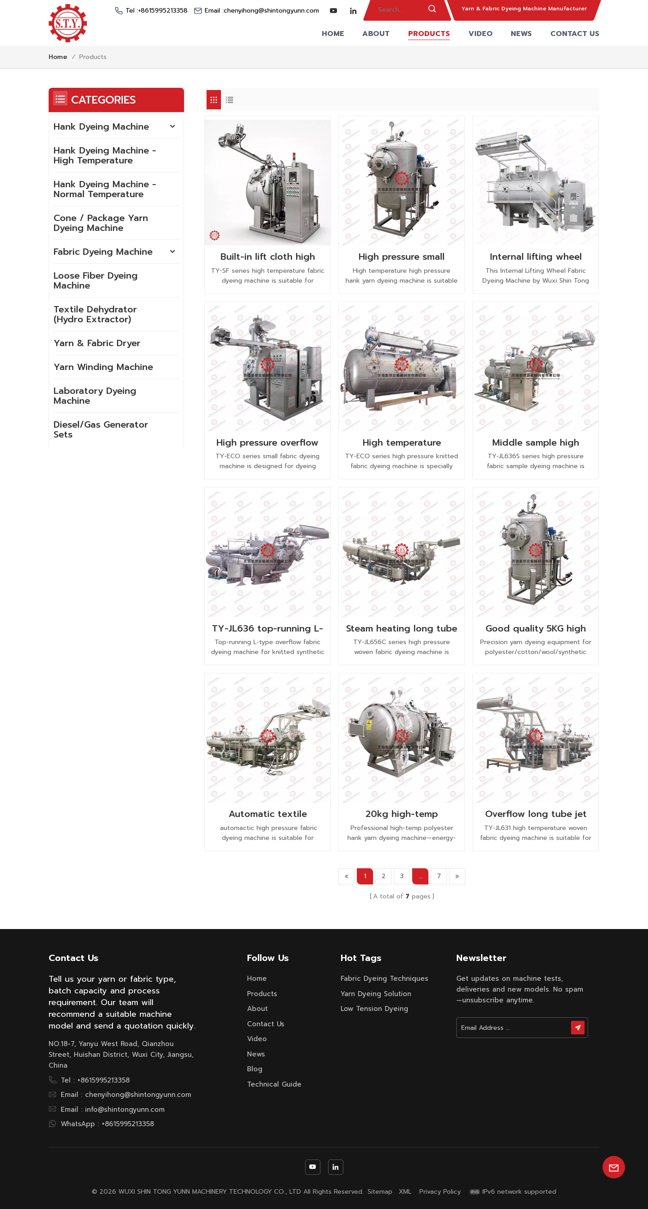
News (521, 33)
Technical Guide (274, 1084)
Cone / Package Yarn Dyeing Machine (101, 223)
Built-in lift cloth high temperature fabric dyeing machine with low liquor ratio (267, 256)
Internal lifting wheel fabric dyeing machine (536, 256)
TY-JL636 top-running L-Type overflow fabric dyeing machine (267, 628)
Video (480, 33)
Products (429, 33)
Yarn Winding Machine (103, 367)
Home (333, 33)
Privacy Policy (440, 1191)
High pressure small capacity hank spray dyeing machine (401, 256)
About (376, 33)
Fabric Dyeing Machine (103, 251)
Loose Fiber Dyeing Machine (96, 280)
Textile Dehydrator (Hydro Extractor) (95, 314)
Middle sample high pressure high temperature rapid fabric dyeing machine (535, 442)
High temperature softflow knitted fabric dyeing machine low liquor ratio (401, 442)
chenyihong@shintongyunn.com (271, 10)
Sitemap (380, 1191)
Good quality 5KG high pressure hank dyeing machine (536, 628)
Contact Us (574, 33)
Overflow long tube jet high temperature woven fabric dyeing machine (536, 813)
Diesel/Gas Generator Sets (101, 429)
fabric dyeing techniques (384, 978)
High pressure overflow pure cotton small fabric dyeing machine (267, 442)
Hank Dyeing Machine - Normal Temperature (105, 189)
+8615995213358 (163, 10)
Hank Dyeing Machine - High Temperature (105, 155)
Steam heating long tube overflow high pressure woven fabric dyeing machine (401, 628)
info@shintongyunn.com (125, 1109)
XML (405, 1191)
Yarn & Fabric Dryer (97, 343)
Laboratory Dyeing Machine (95, 395)
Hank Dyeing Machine (101, 126)
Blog (254, 1069)
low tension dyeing (374, 1009)
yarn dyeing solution (376, 994)
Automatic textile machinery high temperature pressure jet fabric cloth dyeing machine (267, 813)
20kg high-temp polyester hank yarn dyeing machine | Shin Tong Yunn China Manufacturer (402, 813)
